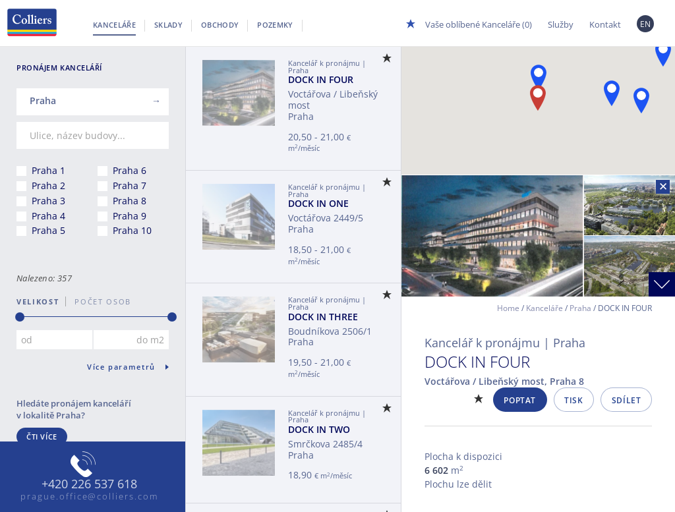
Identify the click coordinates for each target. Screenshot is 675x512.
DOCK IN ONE (318, 203)
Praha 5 (48, 230)
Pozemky (275, 25)
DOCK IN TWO (319, 429)
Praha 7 (129, 185)
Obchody (220, 25)
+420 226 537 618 (89, 484)
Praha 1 (48, 170)
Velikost (37, 301)
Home (508, 308)
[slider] (19, 317)
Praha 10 (132, 230)
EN (645, 24)
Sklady (168, 25)
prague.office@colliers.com (89, 496)
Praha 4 (48, 216)
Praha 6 (129, 170)
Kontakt (605, 24)
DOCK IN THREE (323, 316)
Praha (580, 308)
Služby (560, 24)
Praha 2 (48, 185)
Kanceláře (114, 25)
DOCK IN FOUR (320, 79)
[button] (538, 77)
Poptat (520, 400)
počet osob (98, 301)
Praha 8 (129, 200)
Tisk (573, 400)
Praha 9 (129, 216)
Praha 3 (48, 200)
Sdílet (626, 400)
